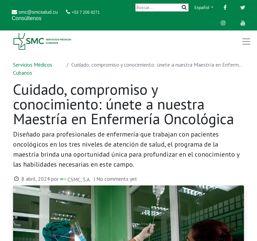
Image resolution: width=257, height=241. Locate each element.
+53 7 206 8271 (86, 12)
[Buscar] (162, 7)
